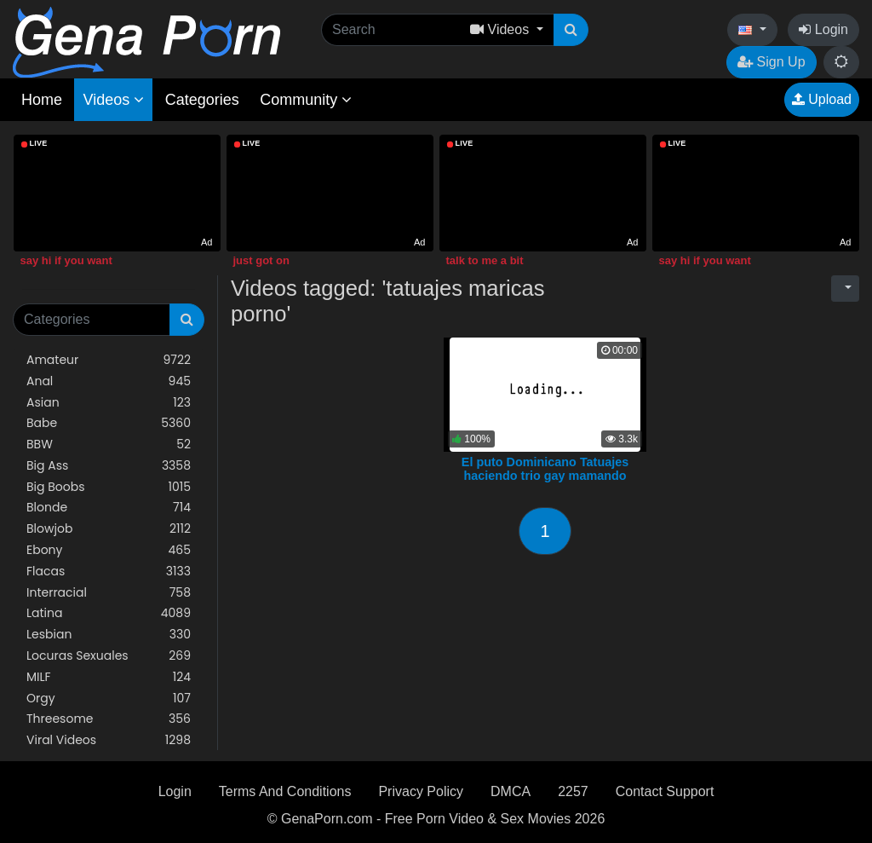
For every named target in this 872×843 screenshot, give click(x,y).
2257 (573, 791)
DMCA (510, 791)
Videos (113, 99)
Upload (822, 99)
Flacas (108, 571)
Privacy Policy (420, 791)
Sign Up (771, 62)
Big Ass (108, 466)
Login (823, 29)
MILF (108, 677)
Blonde (108, 508)
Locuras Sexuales (108, 656)
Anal (108, 381)
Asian (108, 403)
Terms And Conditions (285, 791)
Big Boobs (108, 487)
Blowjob (108, 529)
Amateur (108, 360)
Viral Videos (108, 740)
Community (306, 99)
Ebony (108, 550)
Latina (108, 613)
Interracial (108, 593)
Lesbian (108, 635)
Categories (202, 99)
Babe (108, 423)
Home (41, 99)
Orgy (108, 698)
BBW (108, 444)
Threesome (108, 719)
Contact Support (665, 791)
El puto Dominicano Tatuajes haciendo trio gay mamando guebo (545, 475)
